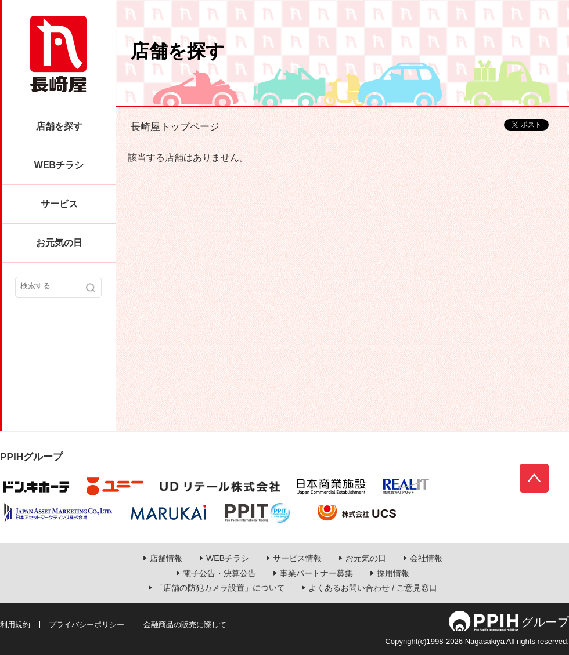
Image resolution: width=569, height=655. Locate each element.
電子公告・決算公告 (219, 573)
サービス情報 (297, 558)
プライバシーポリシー (86, 624)
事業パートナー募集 (316, 573)
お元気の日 (59, 243)
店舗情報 (166, 558)
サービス (59, 204)
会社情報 (426, 558)
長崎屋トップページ (175, 126)
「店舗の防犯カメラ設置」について (220, 587)
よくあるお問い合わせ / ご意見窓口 (372, 587)
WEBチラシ (59, 165)
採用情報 (393, 573)
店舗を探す (59, 126)
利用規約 (15, 624)
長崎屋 (58, 54)
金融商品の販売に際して (184, 624)
